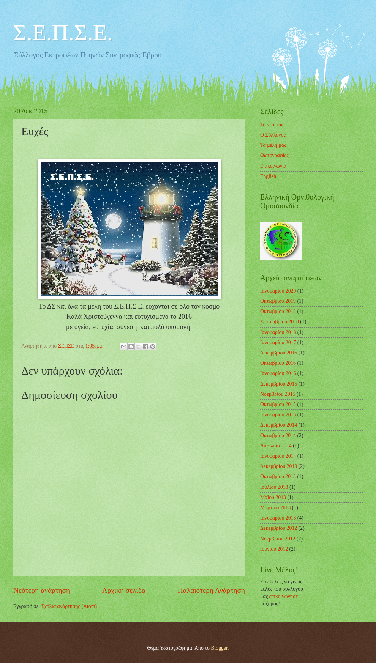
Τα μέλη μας (273, 145)
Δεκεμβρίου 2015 (278, 384)
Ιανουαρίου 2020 (278, 291)
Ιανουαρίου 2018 (278, 332)
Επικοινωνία (273, 166)
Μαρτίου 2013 (275, 507)
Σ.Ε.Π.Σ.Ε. (62, 32)
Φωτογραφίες (274, 155)
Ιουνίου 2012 (274, 549)
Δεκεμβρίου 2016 (278, 353)
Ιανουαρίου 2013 (278, 518)
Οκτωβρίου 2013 (278, 476)
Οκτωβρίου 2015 (278, 404)
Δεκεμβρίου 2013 (278, 466)
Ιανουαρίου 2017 (278, 342)
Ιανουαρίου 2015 (278, 414)
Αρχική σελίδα (123, 590)
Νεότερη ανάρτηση (41, 590)
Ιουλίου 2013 (274, 487)
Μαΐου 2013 (273, 497)
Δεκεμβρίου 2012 (278, 528)
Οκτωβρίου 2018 (278, 311)
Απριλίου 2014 (276, 446)
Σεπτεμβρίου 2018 (279, 321)
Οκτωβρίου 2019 (278, 301)
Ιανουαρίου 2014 (278, 456)
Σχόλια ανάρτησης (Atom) (69, 606)
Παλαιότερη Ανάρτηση (211, 590)
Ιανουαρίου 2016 (278, 373)
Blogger (219, 648)
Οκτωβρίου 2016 (278, 363)
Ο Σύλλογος (273, 135)
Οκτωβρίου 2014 (278, 435)
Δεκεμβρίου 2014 (278, 425)
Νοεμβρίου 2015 (277, 394)
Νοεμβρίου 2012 (277, 539)
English (268, 176)
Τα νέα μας (271, 125)
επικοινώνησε (283, 596)
